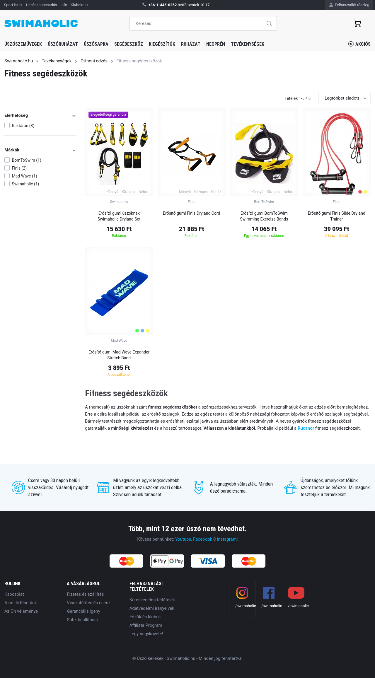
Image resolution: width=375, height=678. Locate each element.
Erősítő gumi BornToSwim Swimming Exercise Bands (264, 216)
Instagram (227, 539)
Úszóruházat (63, 44)
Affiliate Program (145, 625)
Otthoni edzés (94, 61)
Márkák (40, 150)
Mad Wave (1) (24, 176)
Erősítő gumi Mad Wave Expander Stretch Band (119, 355)
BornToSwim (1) (26, 160)
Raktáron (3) (23, 125)
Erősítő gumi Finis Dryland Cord (191, 213)
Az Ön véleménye (21, 611)
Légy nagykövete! (146, 633)
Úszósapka (96, 44)
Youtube (183, 539)
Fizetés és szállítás (85, 594)
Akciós (359, 44)
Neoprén (215, 44)
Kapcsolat (14, 594)
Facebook (202, 539)
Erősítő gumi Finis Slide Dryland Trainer (336, 216)
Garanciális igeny (83, 611)
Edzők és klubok (145, 616)
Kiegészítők (162, 44)
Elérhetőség (40, 115)
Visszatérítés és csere (88, 602)
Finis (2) (19, 168)
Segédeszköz (128, 44)
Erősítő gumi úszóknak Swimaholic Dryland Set (119, 216)
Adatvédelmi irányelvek (151, 608)
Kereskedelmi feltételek (152, 599)
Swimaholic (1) (25, 184)
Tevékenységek (247, 44)
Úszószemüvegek (23, 44)
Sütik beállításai (82, 619)
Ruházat (190, 44)
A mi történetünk (20, 602)
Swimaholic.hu (18, 61)
